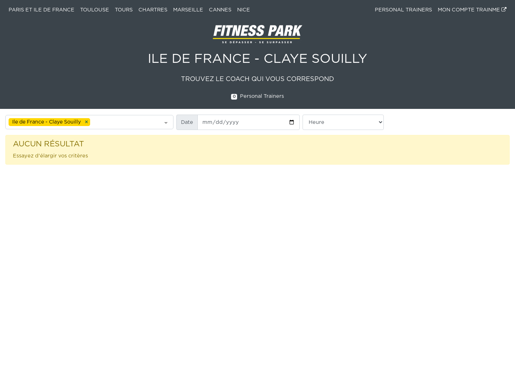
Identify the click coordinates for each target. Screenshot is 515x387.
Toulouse (94, 9)
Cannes (220, 9)
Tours (124, 9)
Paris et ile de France (41, 9)
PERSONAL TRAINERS (403, 9)
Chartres (152, 9)
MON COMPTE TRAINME (472, 9)
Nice (243, 9)
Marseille (188, 9)
